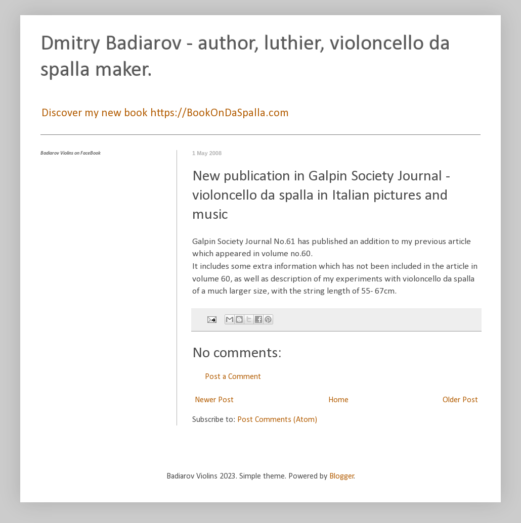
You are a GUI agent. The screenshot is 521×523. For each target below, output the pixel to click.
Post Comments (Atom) (277, 420)
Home (338, 400)
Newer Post (214, 400)
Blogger (341, 476)
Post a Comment (233, 377)
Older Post (460, 400)
